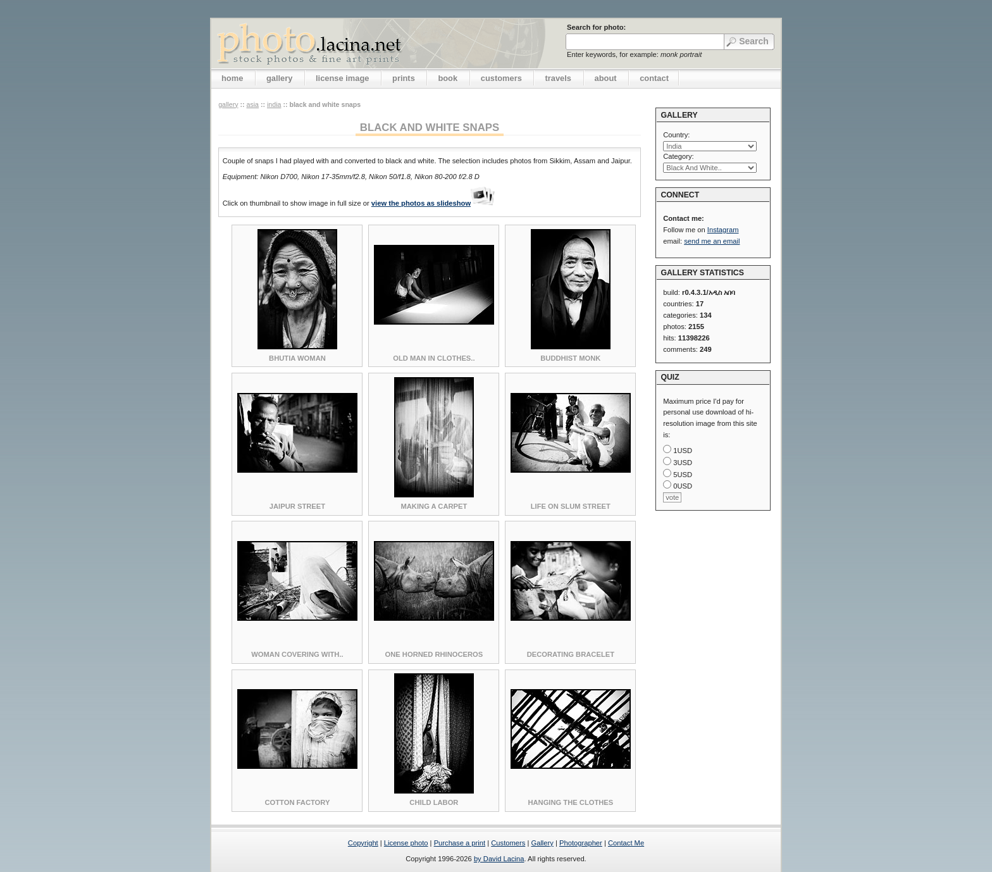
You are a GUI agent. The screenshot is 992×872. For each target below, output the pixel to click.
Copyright (363, 843)
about (606, 78)
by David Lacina (499, 859)
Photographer (580, 843)
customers (501, 78)
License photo (406, 843)
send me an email (712, 241)
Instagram (723, 230)
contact (654, 78)
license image (342, 78)
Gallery (542, 843)
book (447, 78)
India (274, 104)
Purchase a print (459, 843)
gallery (279, 78)
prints (403, 78)
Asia (252, 104)
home (232, 78)
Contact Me (626, 843)
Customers (508, 843)
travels (558, 78)
